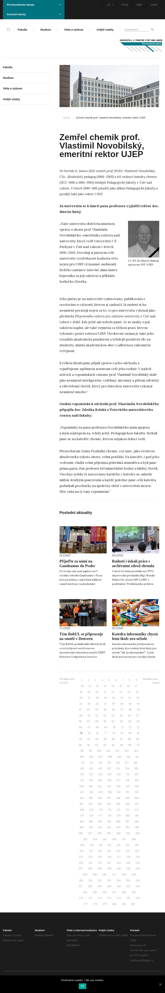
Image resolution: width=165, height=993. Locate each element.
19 (89, 692)
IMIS (139, 4)
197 (90, 833)
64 (129, 721)
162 (90, 803)
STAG (124, 4)
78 (113, 733)
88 (129, 739)
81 (138, 733)
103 (127, 751)
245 (95, 874)
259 (99, 886)
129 (109, 774)
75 (89, 733)
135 (100, 780)
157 (109, 798)
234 (118, 862)
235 (128, 862)
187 (127, 821)
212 (109, 845)
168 (82, 809)
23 (121, 692)
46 (113, 709)
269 (133, 892)
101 (108, 751)
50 (81, 715)
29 (105, 698)
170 (101, 809)
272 (100, 898)
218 (100, 851)
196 (81, 833)
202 (137, 833)
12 (97, 686)
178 (109, 815)
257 (81, 886)
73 (138, 727)
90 (80, 745)
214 (128, 845)
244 (85, 874)
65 (138, 721)
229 (138, 856)
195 (137, 827)
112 (83, 762)
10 (82, 686)
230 (81, 862)
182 (82, 821)
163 (100, 803)
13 (105, 686)
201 (128, 833)
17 (136, 686)
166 (128, 803)
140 (82, 786)
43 (88, 709)
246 (104, 874)
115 (109, 762)
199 (109, 833)
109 (119, 756)
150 (110, 792)
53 (105, 715)
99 (90, 751)
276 (138, 898)
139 (137, 780)
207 (124, 839)
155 (91, 798)
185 (109, 821)
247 (114, 874)
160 (137, 798)
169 (91, 809)
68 (97, 727)
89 (137, 739)
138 (127, 780)
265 (95, 892)
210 (92, 845)
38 (113, 703)
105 (82, 756)
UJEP (154, 4)
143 (109, 786)
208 (133, 839)
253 (109, 880)
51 (89, 715)
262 (128, 886)
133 (82, 780)
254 (118, 880)
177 (100, 815)
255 (128, 880)
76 (97, 733)
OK (82, 986)
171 (109, 809)
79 (121, 733)
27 (89, 698)
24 (129, 692)
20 (96, 692)
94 (113, 745)
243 (138, 868)
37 (105, 703)
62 (113, 721)
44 (96, 709)
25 (137, 692)
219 (109, 851)
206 (114, 839)
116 (118, 762)
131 (127, 774)
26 (81, 698)
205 (104, 839)
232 (100, 862)
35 (89, 703)
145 (128, 786)
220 (118, 851)
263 (138, 886)
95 (121, 745)
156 (100, 798)
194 (128, 827)
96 (129, 745)
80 (130, 733)
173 (127, 809)
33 (137, 698)
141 (90, 786)
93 (104, 745)
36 (97, 703)
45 (105, 709)
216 (82, 851)
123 (118, 768)
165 (118, 803)
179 (119, 815)
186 (118, 821)
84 (96, 739)
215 (137, 845)
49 (138, 709)
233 (109, 862)
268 (124, 892)
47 (121, 709)
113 (91, 762)
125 (136, 768)
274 (118, 898)
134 (91, 780)
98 (81, 751)
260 (109, 886)
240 (109, 868)
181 (136, 815)
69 (105, 727)
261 (119, 886)
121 (100, 768)
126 (82, 774)
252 (100, 880)
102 (117, 751)
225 (100, 856)
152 (128, 792)
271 (90, 898)
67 (89, 727)
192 (109, 827)
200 (118, 833)
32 (129, 698)
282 (133, 904)
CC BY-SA (134, 260)
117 (126, 762)
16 (128, 686)
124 (127, 768)
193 (118, 827)
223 (81, 856)
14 (113, 686)
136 (109, 780)
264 (85, 892)
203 (85, 839)
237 (81, 868)
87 (121, 739)
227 (119, 856)
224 (90, 856)
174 (137, 809)
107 (101, 756)
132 (136, 774)
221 (128, 851)
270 (81, 898)
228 (128, 856)
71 (122, 727)
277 (86, 904)
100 (99, 751)
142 (100, 786)
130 (119, 774)
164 (109, 803)
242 (128, 868)
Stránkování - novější (67, 680)
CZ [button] (110, 4)
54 (113, 715)
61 (105, 721)
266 (104, 892)
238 (90, 868)
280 (114, 904)
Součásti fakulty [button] (34, 14)
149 (101, 792)
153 (137, 792)
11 (90, 686)
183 (91, 821)
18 (81, 692)
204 (95, 839)
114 (100, 762)
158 (118, 798)
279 (105, 904)
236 (138, 862)
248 (124, 874)
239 (99, 868)
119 (82, 768)
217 (91, 851)
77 (105, 733)
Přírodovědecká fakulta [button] (34, 4)
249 (133, 874)
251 (90, 880)
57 (137, 715)
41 (138, 703)
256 (138, 880)
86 (113, 739)
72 (130, 727)
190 (91, 827)
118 (135, 762)
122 (109, 768)
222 (137, 851)
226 (109, 856)
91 (88, 745)
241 (119, 868)
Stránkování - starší (151, 680)
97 (138, 745)
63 (121, 721)
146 (137, 786)
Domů (66, 117)
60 (96, 721)
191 (100, 827)
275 (128, 898)
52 (96, 715)
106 (91, 756)
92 (96, 745)
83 (88, 739)
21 (105, 692)
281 (124, 904)
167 (137, 803)
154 (82, 798)
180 (128, 815)
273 (109, 898)
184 (100, 821)
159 (127, 798)
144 (118, 786)
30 (113, 698)
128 (100, 774)
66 (80, 727)
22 (112, 692)
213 (118, 845)
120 (91, 768)
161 (81, 803)
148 (91, 792)
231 (90, 862)
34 (80, 703)
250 (81, 880)
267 (114, 892)
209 (82, 845)
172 (118, 809)
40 (129, 703)
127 (91, 774)
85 (105, 739)
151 (119, 792)
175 (82, 815)
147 (82, 792)
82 (80, 739)
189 (82, 827)
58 (80, 721)
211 (100, 845)
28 (97, 698)
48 (130, 709)
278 (95, 904)
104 (136, 751)
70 (114, 727)
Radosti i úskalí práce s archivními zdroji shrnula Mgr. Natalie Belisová (133, 566)
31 (122, 698)
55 (121, 715)
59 (88, 721)
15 (121, 686)
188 (136, 821)
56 (129, 715)
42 (80, 709)
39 (121, 703)
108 (110, 756)
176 (91, 815)
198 (99, 833)
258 (90, 886)
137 (118, 780)
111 (137, 756)
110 (128, 756)
